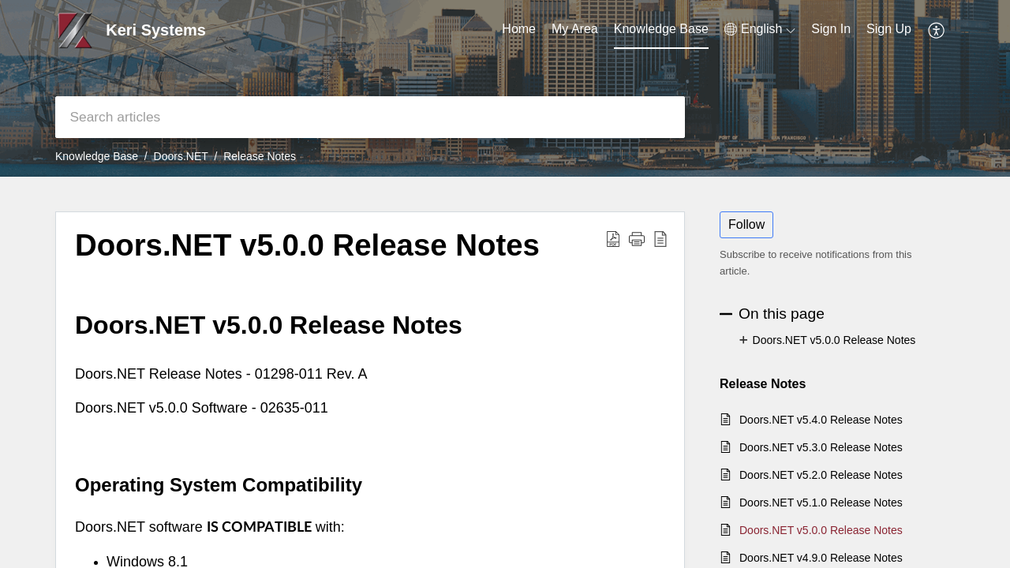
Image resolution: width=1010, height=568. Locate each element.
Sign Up (888, 29)
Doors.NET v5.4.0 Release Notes (821, 419)
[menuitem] (759, 29)
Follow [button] (746, 224)
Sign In (831, 29)
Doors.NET (181, 156)
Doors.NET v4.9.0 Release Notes (821, 557)
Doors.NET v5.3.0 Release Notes (821, 447)
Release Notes (259, 156)
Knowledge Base (96, 156)
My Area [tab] (575, 29)
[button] (637, 238)
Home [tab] (519, 29)
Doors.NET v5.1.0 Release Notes (821, 502)
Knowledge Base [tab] (661, 29)
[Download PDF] (613, 238)
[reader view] (660, 238)
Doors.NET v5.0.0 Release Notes (307, 245)
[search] (370, 117)
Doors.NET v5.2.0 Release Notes (821, 475)
